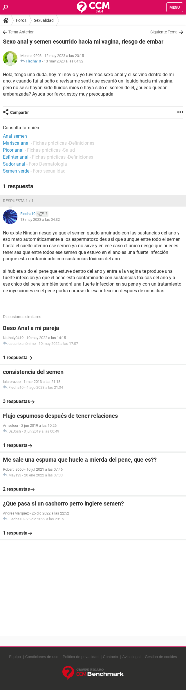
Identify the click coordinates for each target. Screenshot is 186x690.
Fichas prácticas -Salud (51, 150)
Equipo (15, 657)
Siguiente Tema (164, 32)
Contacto (110, 657)
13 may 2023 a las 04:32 (63, 61)
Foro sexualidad (49, 171)
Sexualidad (44, 20)
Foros (21, 20)
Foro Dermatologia (48, 164)
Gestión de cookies (161, 657)
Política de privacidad (81, 657)
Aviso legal (131, 657)
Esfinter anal (15, 157)
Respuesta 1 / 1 (18, 200)
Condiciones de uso (41, 657)
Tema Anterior (21, 32)
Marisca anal (16, 143)
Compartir (19, 112)
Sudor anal (14, 164)
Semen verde (16, 171)
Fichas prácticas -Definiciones (63, 143)
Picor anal (13, 150)
